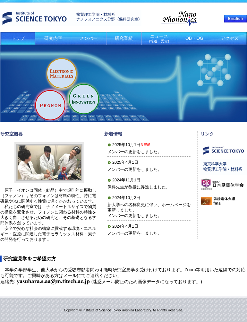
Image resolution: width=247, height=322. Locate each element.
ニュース (159, 38)
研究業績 (124, 38)
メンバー (89, 38)
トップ (18, 38)
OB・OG (194, 38)
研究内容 (53, 38)
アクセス (230, 38)
